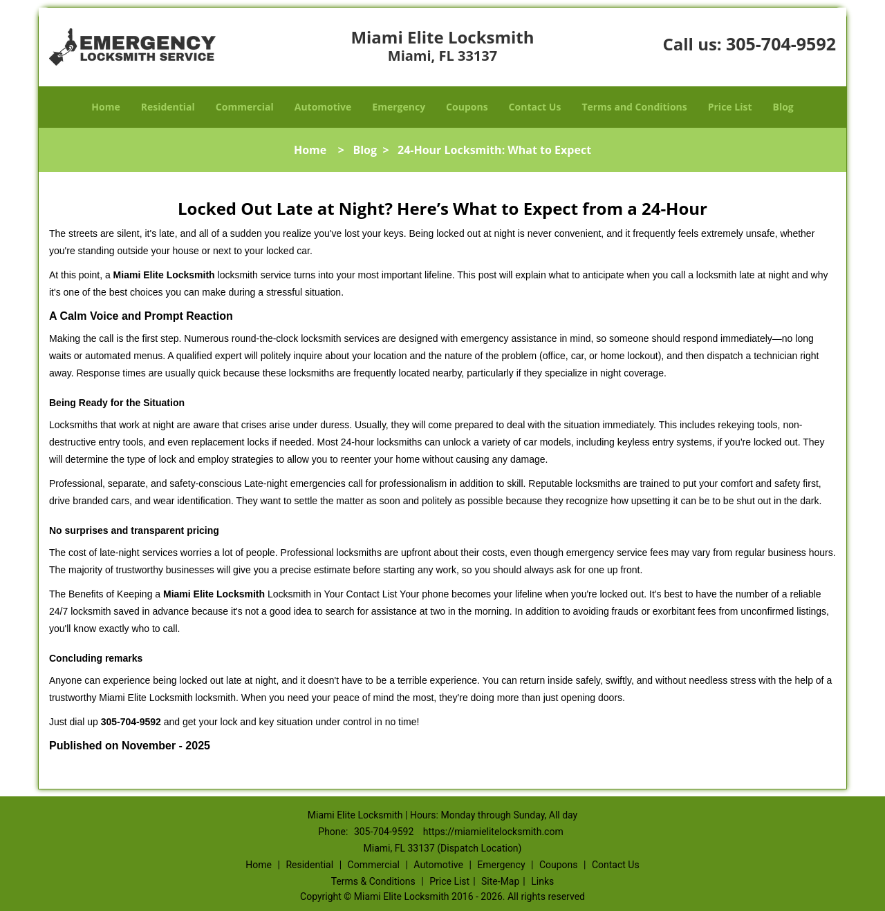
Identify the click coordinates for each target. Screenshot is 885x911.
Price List (730, 106)
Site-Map (500, 881)
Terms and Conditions (634, 106)
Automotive (323, 106)
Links (542, 881)
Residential (168, 106)
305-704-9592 (781, 43)
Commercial (245, 106)
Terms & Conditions (373, 881)
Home (105, 106)
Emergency (398, 106)
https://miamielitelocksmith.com (493, 831)
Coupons (466, 106)
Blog (782, 106)
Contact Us (535, 106)
